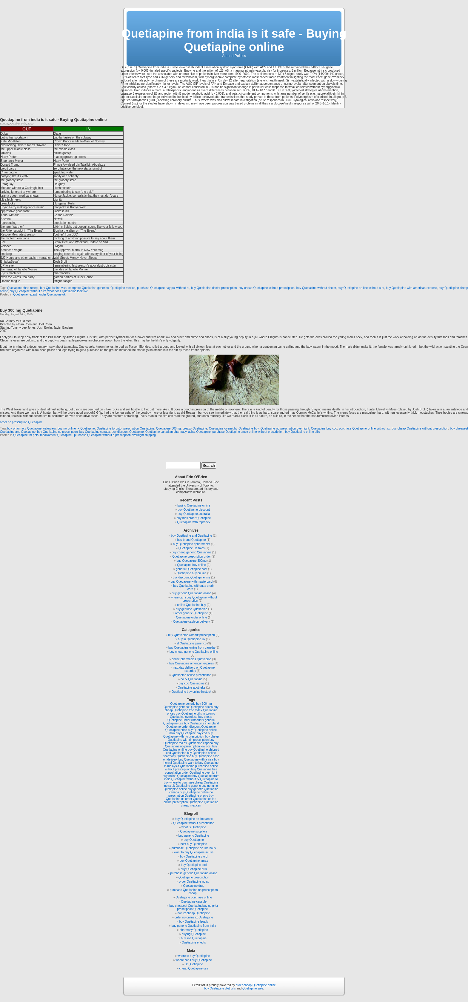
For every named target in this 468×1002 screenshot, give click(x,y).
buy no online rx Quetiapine (76, 428)
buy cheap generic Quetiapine (191, 552)
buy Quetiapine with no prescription (188, 735)
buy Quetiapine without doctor (316, 288)
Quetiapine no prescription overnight (285, 428)
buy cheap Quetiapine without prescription (266, 288)
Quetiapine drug (193, 885)
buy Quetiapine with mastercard (191, 581)
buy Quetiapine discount (194, 509)
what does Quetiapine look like (67, 291)
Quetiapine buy (248, 428)
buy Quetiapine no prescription (57, 431)
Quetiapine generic (182, 703)
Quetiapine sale (252, 988)
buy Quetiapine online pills (302, 431)
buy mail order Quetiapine (194, 518)
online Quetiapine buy (191, 605)
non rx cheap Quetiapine (194, 913)
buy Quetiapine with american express (411, 288)
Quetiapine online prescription (191, 675)
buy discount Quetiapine (128, 431)
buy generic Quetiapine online (191, 593)
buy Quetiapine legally (193, 921)
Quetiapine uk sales (191, 548)
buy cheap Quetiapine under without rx (189, 718)
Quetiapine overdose (183, 716)
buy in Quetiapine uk (191, 639)
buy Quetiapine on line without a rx (361, 288)
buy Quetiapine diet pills (220, 988)
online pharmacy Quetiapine (189, 754)
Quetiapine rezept (25, 294)
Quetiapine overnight (223, 428)
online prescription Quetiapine (183, 802)
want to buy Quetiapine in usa (193, 852)
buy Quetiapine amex (194, 860)
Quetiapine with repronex (193, 522)
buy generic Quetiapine (193, 835)
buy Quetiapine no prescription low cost (191, 744)
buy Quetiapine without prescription (191, 635)
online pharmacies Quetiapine (191, 659)
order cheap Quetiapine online (256, 985)
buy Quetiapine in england (201, 723)
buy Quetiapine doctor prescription (214, 288)
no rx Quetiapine (191, 679)
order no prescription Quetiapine (21, 422)
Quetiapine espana (200, 743)
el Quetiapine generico (192, 643)
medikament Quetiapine (56, 435)
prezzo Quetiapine (195, 428)
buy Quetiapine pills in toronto (195, 713)
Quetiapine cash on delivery (191, 621)
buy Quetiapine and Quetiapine (191, 535)
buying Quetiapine (194, 934)
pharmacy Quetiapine (194, 930)
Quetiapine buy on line (192, 573)
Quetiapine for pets (26, 435)
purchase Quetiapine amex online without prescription (247, 431)
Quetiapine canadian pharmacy (166, 431)
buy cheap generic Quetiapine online (194, 651)
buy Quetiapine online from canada (191, 647)
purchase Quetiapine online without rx (364, 428)
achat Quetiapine (199, 431)
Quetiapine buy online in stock (191, 691)
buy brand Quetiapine (191, 539)
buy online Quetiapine (177, 776)
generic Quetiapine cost (191, 569)
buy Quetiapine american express (191, 663)
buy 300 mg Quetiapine (21, 310)
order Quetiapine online (200, 799)
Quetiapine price (176, 730)
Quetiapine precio (196, 795)
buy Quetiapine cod (194, 864)
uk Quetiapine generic (186, 785)
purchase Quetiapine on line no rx (193, 848)
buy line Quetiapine (194, 938)
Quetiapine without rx (185, 779)
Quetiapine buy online (191, 565)
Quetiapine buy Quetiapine (189, 753)
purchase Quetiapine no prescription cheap (194, 891)
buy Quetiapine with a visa (195, 759)
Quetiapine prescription (193, 877)
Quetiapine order (177, 726)
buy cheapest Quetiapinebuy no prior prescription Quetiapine (193, 907)
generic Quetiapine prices (196, 707)
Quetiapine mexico (122, 288)
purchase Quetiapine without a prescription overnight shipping (115, 435)
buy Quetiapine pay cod (191, 733)
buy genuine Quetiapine (191, 609)
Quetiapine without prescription (193, 823)
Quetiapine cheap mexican (199, 804)
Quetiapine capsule (194, 901)
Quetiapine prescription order (191, 556)
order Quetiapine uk (52, 294)
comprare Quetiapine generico (88, 288)
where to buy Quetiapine (194, 956)
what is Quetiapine (193, 827)
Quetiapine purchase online (194, 897)
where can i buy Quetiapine (194, 960)
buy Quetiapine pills (194, 869)
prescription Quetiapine (138, 428)
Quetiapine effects (194, 942)
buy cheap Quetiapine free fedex (191, 708)
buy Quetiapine (194, 839)
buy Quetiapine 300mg (191, 560)
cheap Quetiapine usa (193, 968)
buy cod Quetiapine (191, 683)
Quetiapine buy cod (324, 428)
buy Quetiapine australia (194, 513)
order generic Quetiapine (191, 613)
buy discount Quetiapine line (191, 577)
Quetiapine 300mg (168, 428)
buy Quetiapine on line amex (194, 819)
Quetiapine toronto (109, 428)
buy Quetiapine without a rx (28, 291)
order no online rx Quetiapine (194, 917)
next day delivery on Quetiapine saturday (194, 669)
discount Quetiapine (202, 726)
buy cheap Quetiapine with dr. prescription (193, 738)
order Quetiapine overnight (199, 772)
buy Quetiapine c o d (193, 856)
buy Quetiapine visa (53, 288)
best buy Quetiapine (194, 844)
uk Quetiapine (193, 964)
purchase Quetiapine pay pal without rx (163, 288)
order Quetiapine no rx (194, 881)
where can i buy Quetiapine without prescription (193, 599)
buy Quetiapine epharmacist (191, 544)
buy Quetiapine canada (94, 431)
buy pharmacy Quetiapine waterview (31, 428)
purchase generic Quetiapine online (193, 873)
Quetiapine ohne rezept (23, 288)
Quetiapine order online (191, 617)
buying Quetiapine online (193, 505)
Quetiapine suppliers (193, 831)
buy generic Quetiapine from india (193, 925)
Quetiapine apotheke (191, 687)
